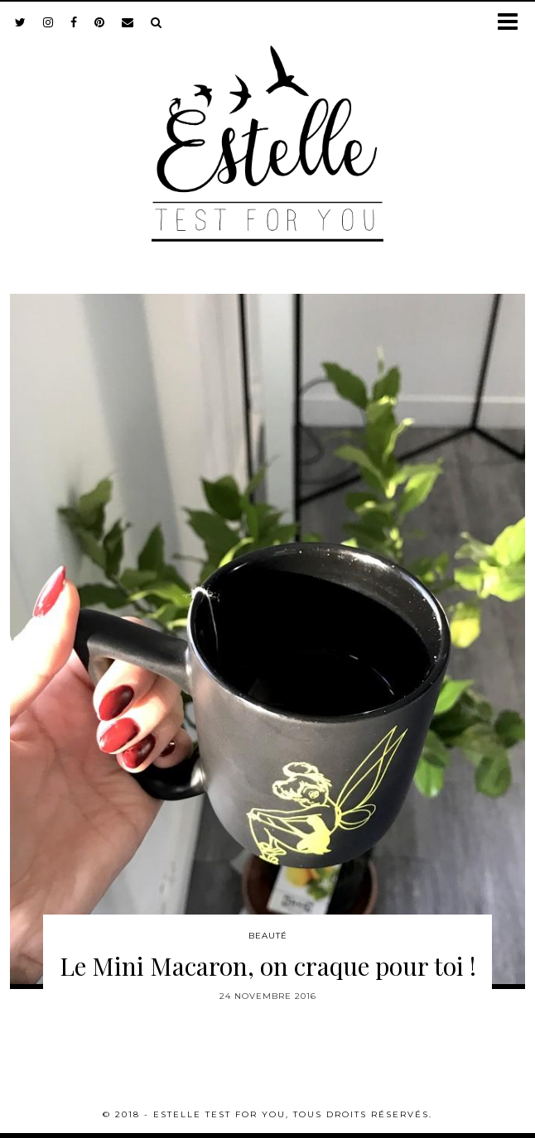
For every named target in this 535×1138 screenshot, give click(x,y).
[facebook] (74, 22)
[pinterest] (99, 22)
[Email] (128, 22)
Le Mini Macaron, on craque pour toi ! (268, 965)
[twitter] (21, 22)
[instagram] (48, 22)
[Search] (156, 22)
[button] (513, 22)
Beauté (267, 935)
